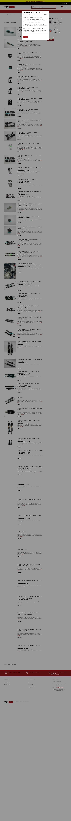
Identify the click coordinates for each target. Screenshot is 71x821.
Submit (25, 37)
